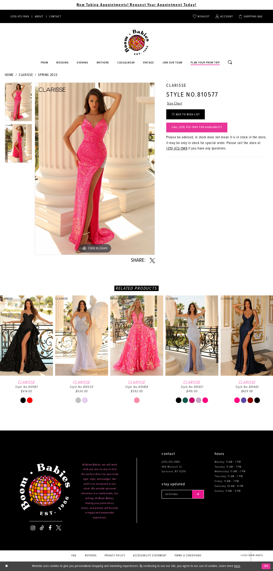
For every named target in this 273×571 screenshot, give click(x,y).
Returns (91, 555)
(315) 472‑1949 (176, 149)
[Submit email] (199, 494)
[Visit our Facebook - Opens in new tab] (50, 528)
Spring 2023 (47, 75)
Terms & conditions (188, 555)
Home (9, 75)
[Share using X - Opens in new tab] (152, 261)
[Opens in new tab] (126, 63)
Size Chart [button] (174, 103)
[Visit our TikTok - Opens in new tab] (42, 528)
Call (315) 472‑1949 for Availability (198, 128)
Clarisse (26, 75)
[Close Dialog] (7, 566)
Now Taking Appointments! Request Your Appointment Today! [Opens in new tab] (136, 4)
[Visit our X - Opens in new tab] (58, 528)
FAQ (73, 555)
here (237, 566)
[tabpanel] (18, 103)
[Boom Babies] (136, 42)
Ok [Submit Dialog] (266, 566)
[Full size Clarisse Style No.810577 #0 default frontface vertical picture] (95, 169)
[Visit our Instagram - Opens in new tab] (33, 528)
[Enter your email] (183, 494)
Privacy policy (115, 555)
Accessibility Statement (150, 555)
